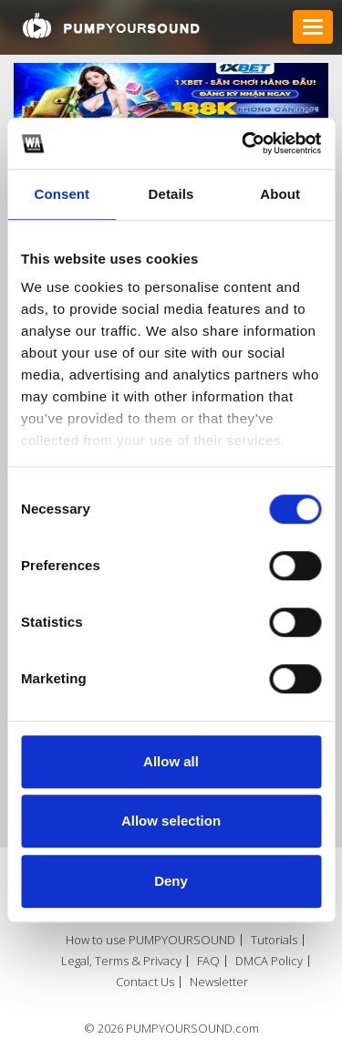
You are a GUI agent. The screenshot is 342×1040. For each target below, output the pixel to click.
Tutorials (274, 940)
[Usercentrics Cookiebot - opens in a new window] (243, 143)
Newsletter (219, 982)
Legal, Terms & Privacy (121, 961)
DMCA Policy (269, 961)
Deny (171, 881)
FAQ (208, 961)
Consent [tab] (61, 194)
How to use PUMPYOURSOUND (150, 940)
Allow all (171, 761)
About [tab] (280, 194)
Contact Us (145, 982)
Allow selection (171, 820)
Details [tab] (171, 194)
